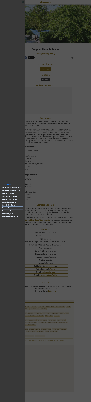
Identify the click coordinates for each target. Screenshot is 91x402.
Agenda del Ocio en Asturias (11, 190)
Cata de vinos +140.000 (9, 199)
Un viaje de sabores (8, 205)
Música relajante (7, 214)
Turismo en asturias (8, 193)
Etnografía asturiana (9, 202)
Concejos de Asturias (9, 211)
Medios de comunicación (10, 217)
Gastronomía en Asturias (10, 196)
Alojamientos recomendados (11, 187)
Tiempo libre (6, 208)
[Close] (23, 2)
